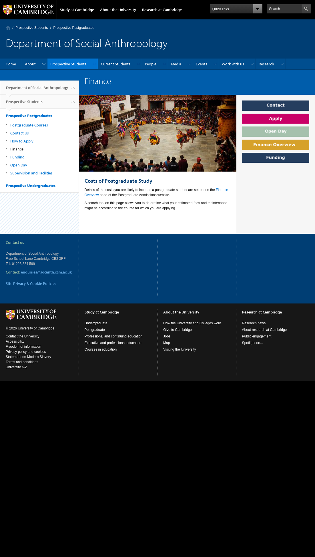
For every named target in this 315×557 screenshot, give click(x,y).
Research (266, 64)
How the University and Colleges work (192, 323)
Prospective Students (31, 28)
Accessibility (15, 341)
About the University (118, 9)
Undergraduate (96, 323)
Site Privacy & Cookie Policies (31, 283)
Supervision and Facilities (31, 173)
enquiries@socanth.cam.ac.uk (46, 272)
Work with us (233, 64)
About (30, 64)
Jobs (166, 336)
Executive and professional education (113, 343)
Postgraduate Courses (29, 125)
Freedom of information (23, 347)
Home (8, 27)
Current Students (115, 64)
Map (166, 343)
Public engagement (257, 336)
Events (201, 64)
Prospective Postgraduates (73, 28)
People (150, 64)
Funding (17, 157)
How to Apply (21, 141)
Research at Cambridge (162, 9)
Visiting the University (179, 349)
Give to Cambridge (177, 330)
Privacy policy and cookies (26, 352)
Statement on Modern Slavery (28, 357)
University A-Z (16, 367)
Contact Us (19, 133)
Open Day (18, 165)
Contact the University (22, 336)
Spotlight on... (252, 343)
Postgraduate (95, 330)
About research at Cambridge (264, 330)
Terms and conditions (22, 362)
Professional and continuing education (114, 336)
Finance (16, 149)
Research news (254, 323)
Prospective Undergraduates (30, 185)
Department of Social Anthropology (37, 90)
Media (176, 64)
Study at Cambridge (77, 9)
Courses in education (101, 349)
